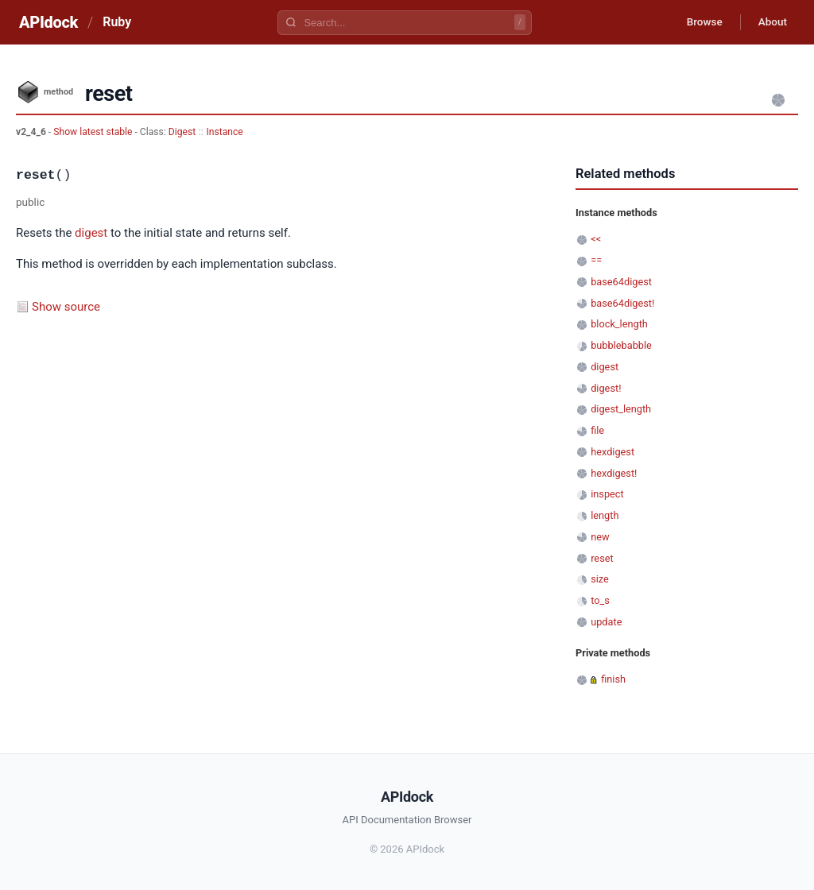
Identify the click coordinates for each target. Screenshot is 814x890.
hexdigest (612, 452)
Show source (66, 307)
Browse (698, 22)
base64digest (621, 282)
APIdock (48, 22)
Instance (224, 131)
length (604, 515)
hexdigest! (614, 473)
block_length (619, 324)
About (770, 22)
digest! (606, 388)
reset (602, 558)
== (596, 260)
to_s (600, 600)
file (597, 430)
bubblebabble (621, 345)
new (600, 537)
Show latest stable (93, 131)
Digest (182, 131)
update (606, 622)
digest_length (621, 409)
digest (91, 233)
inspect (607, 494)
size (600, 579)
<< (596, 239)
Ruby (117, 21)
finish (613, 679)
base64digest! (622, 303)
